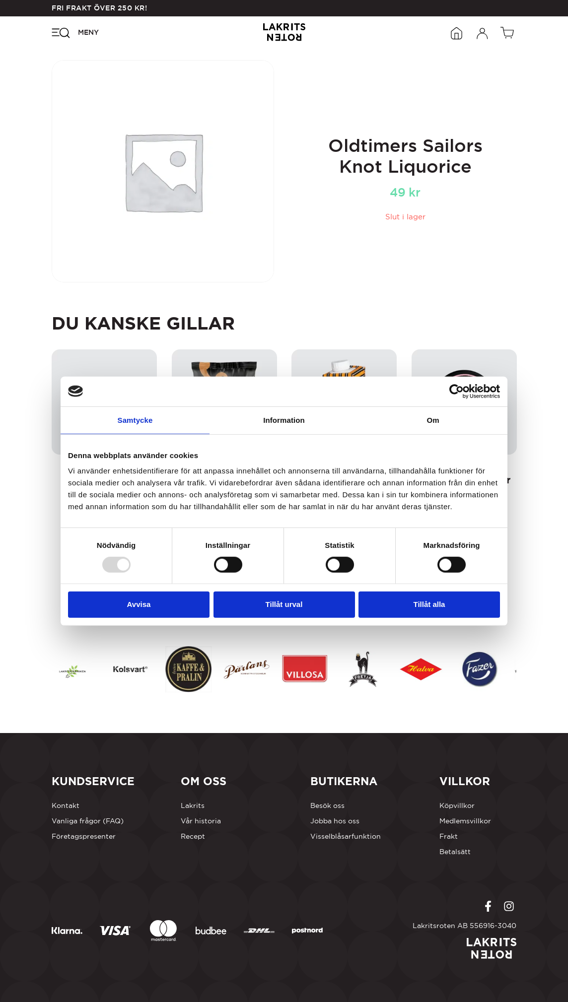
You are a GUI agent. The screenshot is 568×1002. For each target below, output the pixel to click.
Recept (193, 836)
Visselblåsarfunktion (345, 836)
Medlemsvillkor (465, 820)
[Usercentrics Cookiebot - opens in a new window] (456, 391)
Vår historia (201, 820)
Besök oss (327, 805)
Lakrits (193, 805)
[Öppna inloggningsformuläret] (483, 32)
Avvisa (139, 604)
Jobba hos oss (334, 820)
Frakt (448, 836)
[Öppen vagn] (508, 32)
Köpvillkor (457, 805)
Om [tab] (432, 419)
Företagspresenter (84, 836)
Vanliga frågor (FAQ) (88, 820)
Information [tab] (284, 419)
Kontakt (65, 805)
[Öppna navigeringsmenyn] (75, 32)
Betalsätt (455, 851)
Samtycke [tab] (135, 419)
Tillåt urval (284, 604)
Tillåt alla (429, 604)
